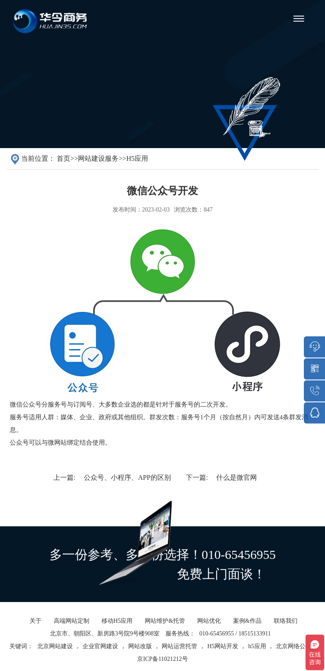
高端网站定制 (71, 629)
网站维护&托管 (165, 629)
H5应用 (137, 158)
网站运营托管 (179, 654)
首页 (63, 158)
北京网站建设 (55, 654)
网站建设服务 (98, 158)
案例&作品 (247, 629)
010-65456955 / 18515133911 (235, 641)
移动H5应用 (117, 629)
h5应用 (257, 654)
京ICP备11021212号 (162, 667)
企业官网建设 (100, 654)
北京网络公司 (293, 654)
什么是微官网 (236, 477)
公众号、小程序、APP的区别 (127, 477)
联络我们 (285, 629)
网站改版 (140, 654)
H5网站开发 (222, 654)
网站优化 (209, 629)
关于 (35, 629)
